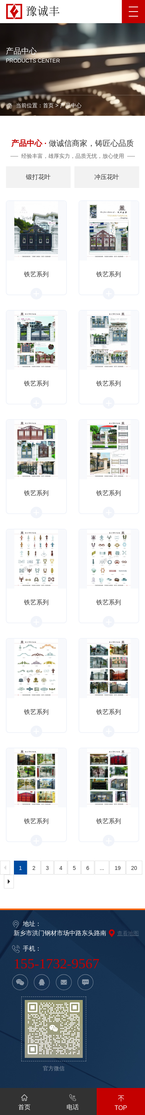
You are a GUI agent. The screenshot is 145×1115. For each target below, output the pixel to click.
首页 (48, 105)
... (102, 868)
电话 (73, 1100)
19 (117, 868)
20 (134, 868)
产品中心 (71, 105)
